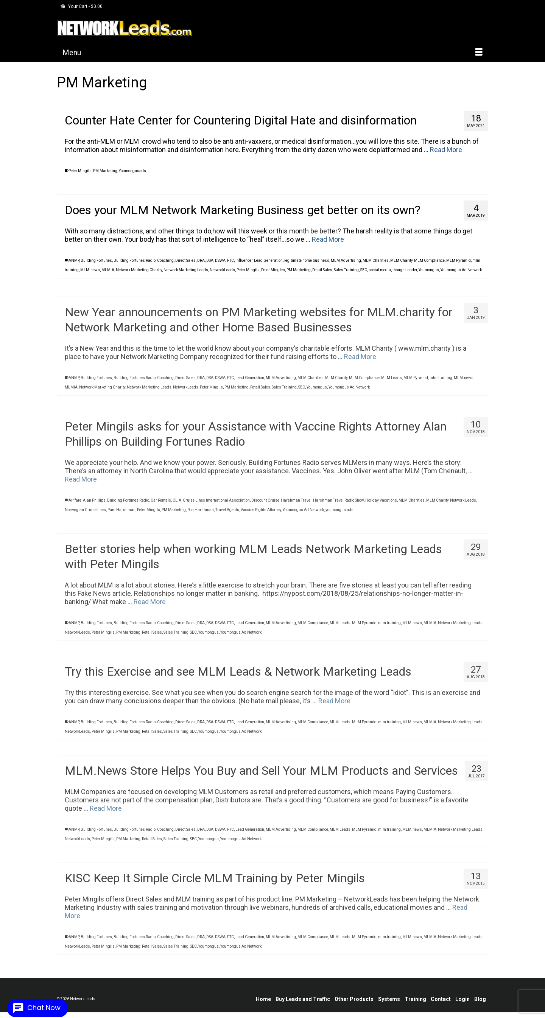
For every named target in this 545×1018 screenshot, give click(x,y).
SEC (363, 270)
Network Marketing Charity (139, 270)
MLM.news (90, 270)
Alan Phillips (94, 505)
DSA (209, 260)
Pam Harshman (121, 514)
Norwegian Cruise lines (85, 514)
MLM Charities (376, 260)
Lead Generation (268, 260)
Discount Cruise (265, 505)
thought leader (404, 270)
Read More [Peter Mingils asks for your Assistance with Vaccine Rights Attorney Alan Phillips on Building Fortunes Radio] (81, 484)
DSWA (220, 260)
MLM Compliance (429, 260)
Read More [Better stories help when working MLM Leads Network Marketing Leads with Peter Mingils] (150, 606)
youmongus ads (339, 514)
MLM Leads (391, 382)
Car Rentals (161, 505)
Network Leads (463, 505)
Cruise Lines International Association (216, 505)
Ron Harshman (200, 514)
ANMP (74, 260)
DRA (201, 260)
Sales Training (346, 270)
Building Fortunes (96, 260)
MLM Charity (401, 260)
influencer (243, 260)
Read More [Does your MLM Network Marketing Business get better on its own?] (328, 239)
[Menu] (272, 52)
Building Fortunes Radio (135, 260)
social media (380, 270)
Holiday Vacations (381, 505)
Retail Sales (322, 270)
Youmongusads (132, 171)
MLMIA (107, 270)
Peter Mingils (80, 171)
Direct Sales (185, 260)
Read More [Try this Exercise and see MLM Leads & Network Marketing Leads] (334, 705)
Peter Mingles (273, 270)
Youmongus (429, 270)
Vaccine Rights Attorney (261, 514)
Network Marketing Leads (186, 270)
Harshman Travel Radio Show (338, 505)
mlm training (441, 382)
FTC (230, 260)
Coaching (165, 260)
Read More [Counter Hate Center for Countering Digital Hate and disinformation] (446, 150)
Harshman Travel (296, 505)
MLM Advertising (346, 260)
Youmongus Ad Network (461, 270)
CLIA (177, 505)
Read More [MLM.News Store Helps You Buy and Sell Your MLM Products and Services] (106, 813)
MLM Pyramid (458, 260)
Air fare (75, 505)
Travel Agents (227, 514)
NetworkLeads (222, 270)
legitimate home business (306, 260)
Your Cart (82, 6)
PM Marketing (105, 171)
